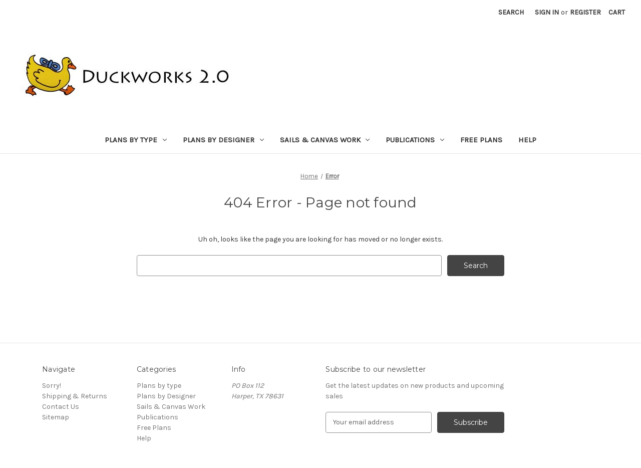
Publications (415, 139)
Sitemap (55, 417)
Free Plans (481, 139)
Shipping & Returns (74, 396)
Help (527, 139)
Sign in (547, 12)
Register (585, 12)
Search (511, 12)
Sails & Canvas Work (325, 139)
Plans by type (136, 139)
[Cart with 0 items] (616, 12)
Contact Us (60, 406)
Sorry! (51, 385)
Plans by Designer (223, 139)
